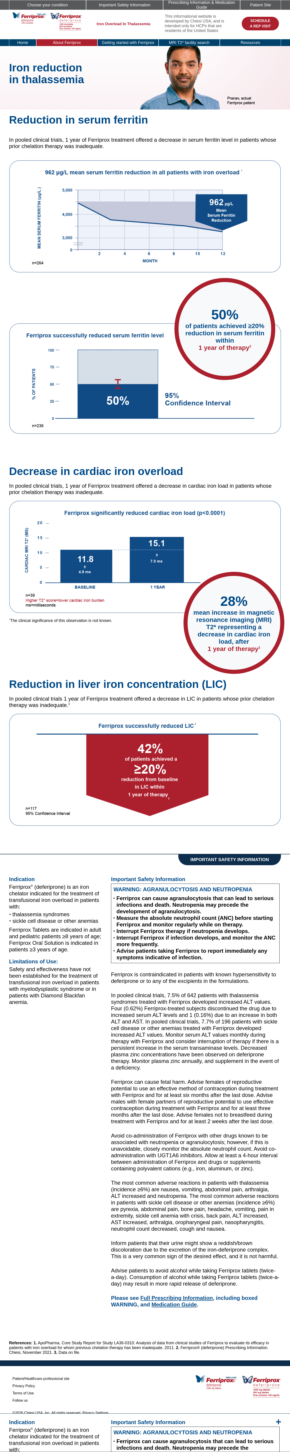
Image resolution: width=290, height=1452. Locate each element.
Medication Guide (174, 1304)
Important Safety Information (124, 5)
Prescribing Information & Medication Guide (201, 5)
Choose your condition (47, 5)
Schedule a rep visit (260, 23)
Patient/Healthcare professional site (41, 1379)
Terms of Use (23, 1393)
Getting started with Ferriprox (128, 42)
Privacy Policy (23, 1386)
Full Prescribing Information (176, 1298)
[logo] (47, 21)
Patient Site (260, 5)
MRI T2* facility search (189, 42)
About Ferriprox (67, 42)
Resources (250, 42)
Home (22, 42)
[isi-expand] (278, 1422)
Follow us (20, 1400)
